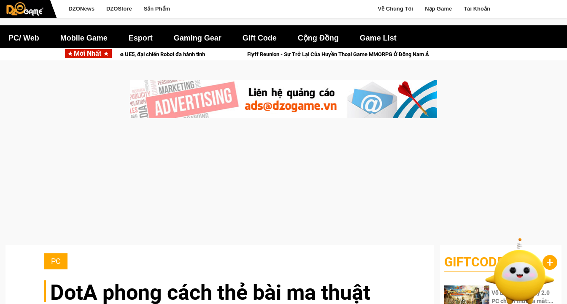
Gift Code (260, 38)
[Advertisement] (283, 186)
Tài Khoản (477, 8)
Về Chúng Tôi (395, 8)
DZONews (81, 8)
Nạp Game (438, 8)
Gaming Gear (197, 38)
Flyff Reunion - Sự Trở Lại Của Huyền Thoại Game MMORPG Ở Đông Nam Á (346, 54)
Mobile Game (84, 38)
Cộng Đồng (318, 38)
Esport (141, 38)
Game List (378, 38)
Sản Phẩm (157, 8)
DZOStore (119, 8)
